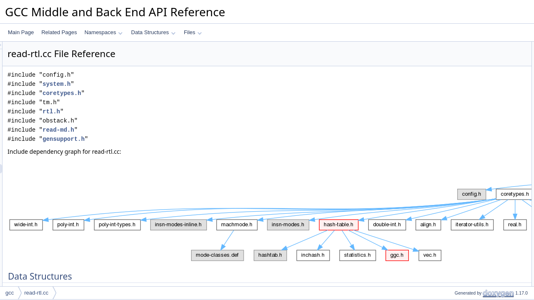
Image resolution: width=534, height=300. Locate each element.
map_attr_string (465, 257)
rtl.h (155, 111)
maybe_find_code (467, 184)
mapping (457, 65)
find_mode (459, 156)
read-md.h (163, 130)
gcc (9, 293)
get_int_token (463, 239)
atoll (452, 147)
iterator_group (463, 74)
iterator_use (461, 83)
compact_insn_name (471, 110)
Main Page (21, 32)
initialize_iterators (467, 285)
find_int (456, 220)
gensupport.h (168, 139)
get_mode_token (466, 175)
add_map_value (465, 275)
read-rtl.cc (36, 293)
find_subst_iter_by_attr (473, 248)
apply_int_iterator (467, 229)
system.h (161, 84)
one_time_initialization (472, 138)
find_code (458, 193)
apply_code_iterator (469, 202)
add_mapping (463, 266)
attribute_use (462, 92)
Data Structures (153, 32)
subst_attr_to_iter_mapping (478, 101)
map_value (460, 55)
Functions (452, 119)
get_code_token (465, 211)
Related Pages (59, 32)
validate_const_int (468, 129)
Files (193, 32)
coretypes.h (166, 93)
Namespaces (103, 32)
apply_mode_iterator (470, 165)
